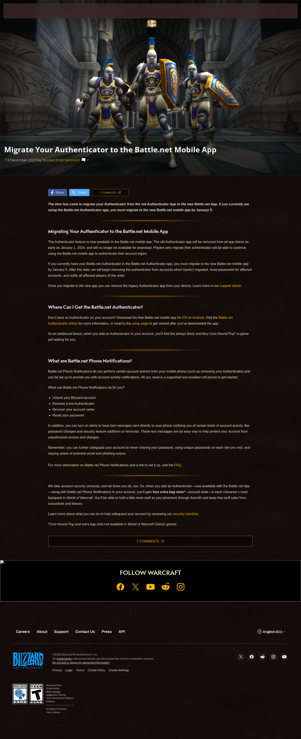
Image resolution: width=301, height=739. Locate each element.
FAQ (177, 465)
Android (198, 317)
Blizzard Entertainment (61, 160)
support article (230, 286)
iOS (184, 317)
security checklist (185, 514)
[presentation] (18, 10)
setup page (140, 323)
